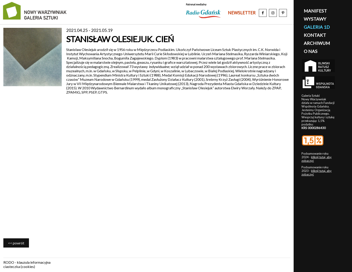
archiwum (317, 43)
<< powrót (16, 243)
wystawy (315, 19)
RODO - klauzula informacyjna (27, 262)
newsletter (241, 12)
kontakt (315, 35)
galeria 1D (317, 27)
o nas (310, 51)
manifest (315, 10)
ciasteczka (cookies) (19, 266)
